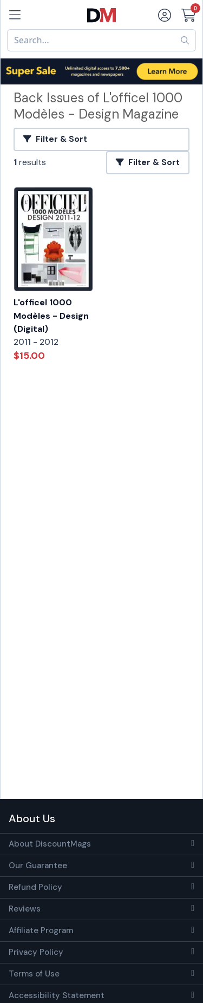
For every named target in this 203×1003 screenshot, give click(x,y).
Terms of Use (34, 973)
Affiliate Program (41, 930)
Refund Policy (35, 887)
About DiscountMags (50, 843)
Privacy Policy (36, 952)
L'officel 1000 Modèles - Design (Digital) (51, 316)
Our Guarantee (38, 865)
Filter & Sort (55, 139)
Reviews (25, 908)
